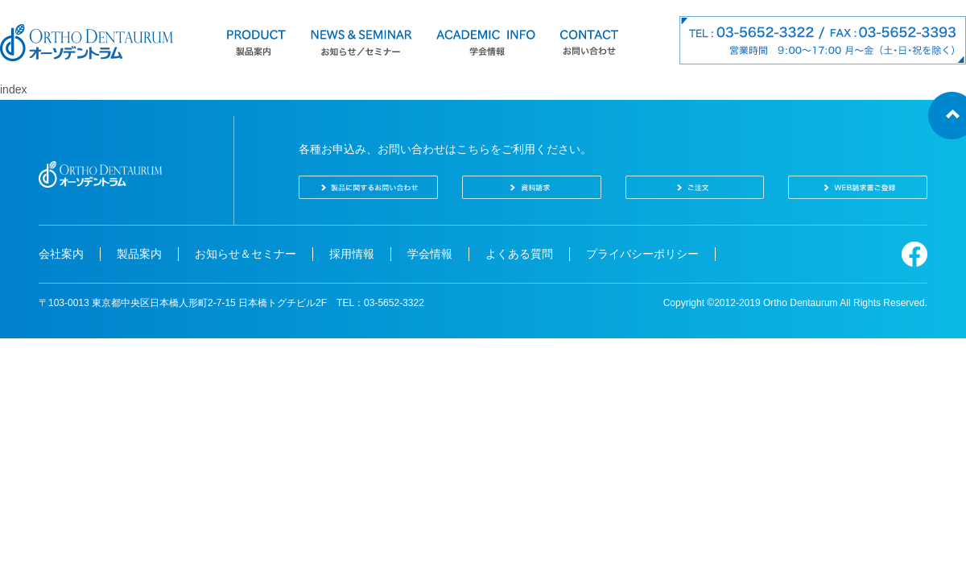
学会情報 (429, 253)
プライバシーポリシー (642, 253)
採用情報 (351, 253)
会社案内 (61, 253)
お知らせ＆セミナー (245, 253)
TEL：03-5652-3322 (380, 303)
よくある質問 (519, 253)
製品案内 (139, 253)
